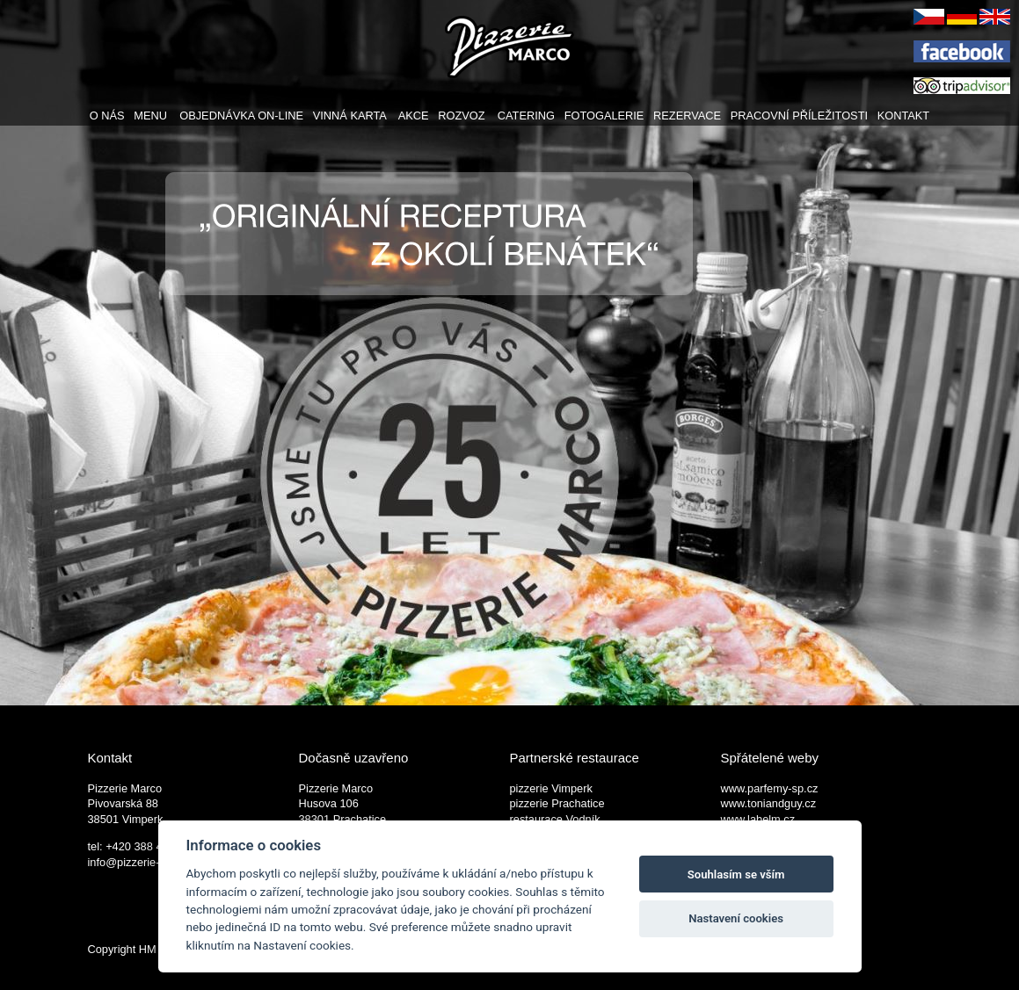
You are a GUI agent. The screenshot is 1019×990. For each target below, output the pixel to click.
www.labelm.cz (758, 819)
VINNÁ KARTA (349, 115)
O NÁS (107, 115)
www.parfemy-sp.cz (770, 788)
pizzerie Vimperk (551, 788)
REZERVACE (687, 115)
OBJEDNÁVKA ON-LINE (241, 115)
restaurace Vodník (555, 819)
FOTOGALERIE (604, 115)
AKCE (413, 115)
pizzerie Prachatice (557, 803)
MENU (150, 115)
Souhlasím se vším (736, 874)
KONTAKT (903, 115)
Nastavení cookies (735, 918)
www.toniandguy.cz (769, 803)
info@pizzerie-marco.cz (147, 862)
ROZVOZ (461, 115)
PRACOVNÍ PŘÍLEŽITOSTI (799, 115)
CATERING (526, 115)
